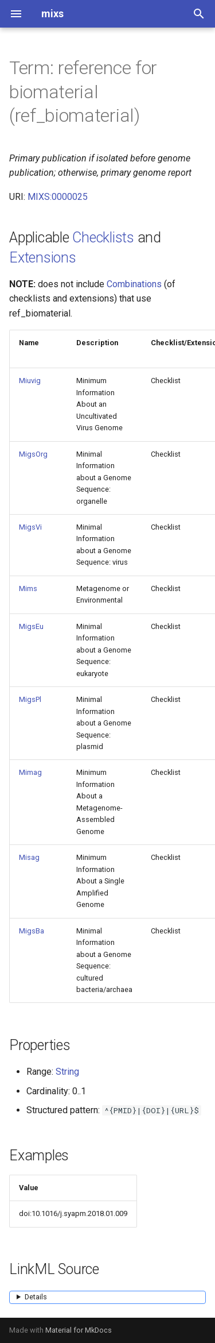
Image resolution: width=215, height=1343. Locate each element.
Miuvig (30, 380)
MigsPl (30, 699)
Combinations (134, 284)
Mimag (30, 772)
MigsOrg (33, 454)
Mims (28, 588)
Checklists (103, 237)
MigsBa (31, 931)
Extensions (42, 257)
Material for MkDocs (78, 1330)
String (67, 1071)
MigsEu (31, 626)
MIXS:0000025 (58, 196)
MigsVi (30, 527)
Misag (29, 857)
